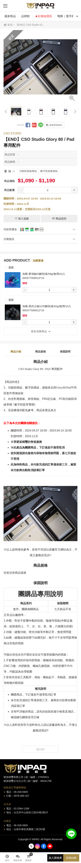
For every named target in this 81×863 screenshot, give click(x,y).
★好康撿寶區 (43, 16)
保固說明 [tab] (65, 351)
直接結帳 (71, 857)
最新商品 (10, 16)
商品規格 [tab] (40, 351)
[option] (40, 67)
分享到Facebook (28, 125)
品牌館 (25, 16)
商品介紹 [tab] (15, 351)
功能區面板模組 (28, 171)
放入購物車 (55, 857)
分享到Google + (34, 125)
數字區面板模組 (49, 171)
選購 (9, 267)
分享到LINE (40, 125)
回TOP (40, 749)
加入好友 (71, 834)
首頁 (9, 24)
